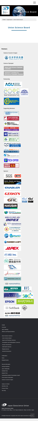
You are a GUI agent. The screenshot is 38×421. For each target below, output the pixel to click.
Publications (4, 355)
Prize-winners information (7, 377)
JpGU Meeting (5, 329)
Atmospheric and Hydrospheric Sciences (11, 342)
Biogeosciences (5, 349)
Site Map (4, 390)
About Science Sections (7, 335)
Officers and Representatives (8, 331)
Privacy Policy (5, 388)
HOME (4, 19)
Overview (4, 327)
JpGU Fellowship (5, 368)
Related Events (5, 360)
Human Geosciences (6, 344)
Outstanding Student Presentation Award (11, 375)
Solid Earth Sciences (6, 346)
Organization (9, 19)
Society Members (6, 366)
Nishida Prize (5, 370)
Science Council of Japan (7, 379)
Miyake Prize (4, 373)
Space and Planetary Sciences (9, 340)
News (3, 357)
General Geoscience (6, 351)
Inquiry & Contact (5, 383)
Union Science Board (6, 338)
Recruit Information (6, 364)
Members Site (5, 386)
